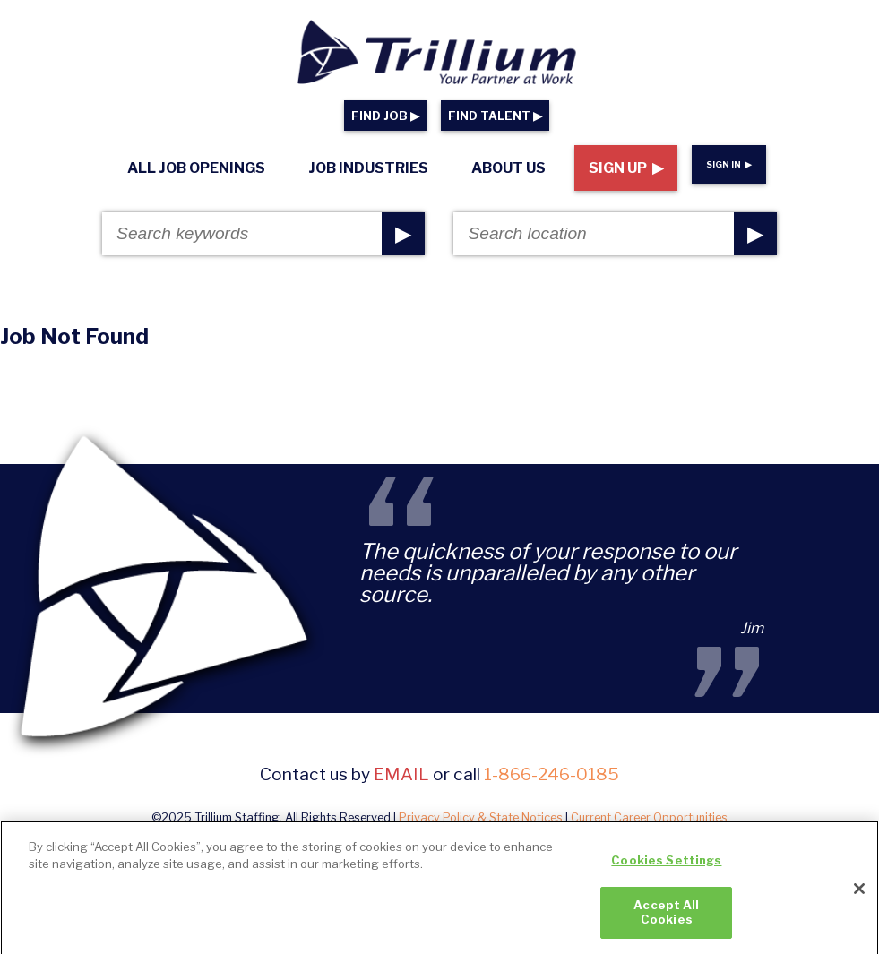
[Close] (859, 894)
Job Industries (368, 167)
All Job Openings (196, 167)
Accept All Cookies (666, 918)
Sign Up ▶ (626, 167)
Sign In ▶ (729, 164)
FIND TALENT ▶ (495, 116)
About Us (508, 167)
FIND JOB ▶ (385, 116)
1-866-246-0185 (551, 774)
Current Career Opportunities (649, 817)
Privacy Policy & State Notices (481, 817)
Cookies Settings (666, 865)
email (401, 774)
